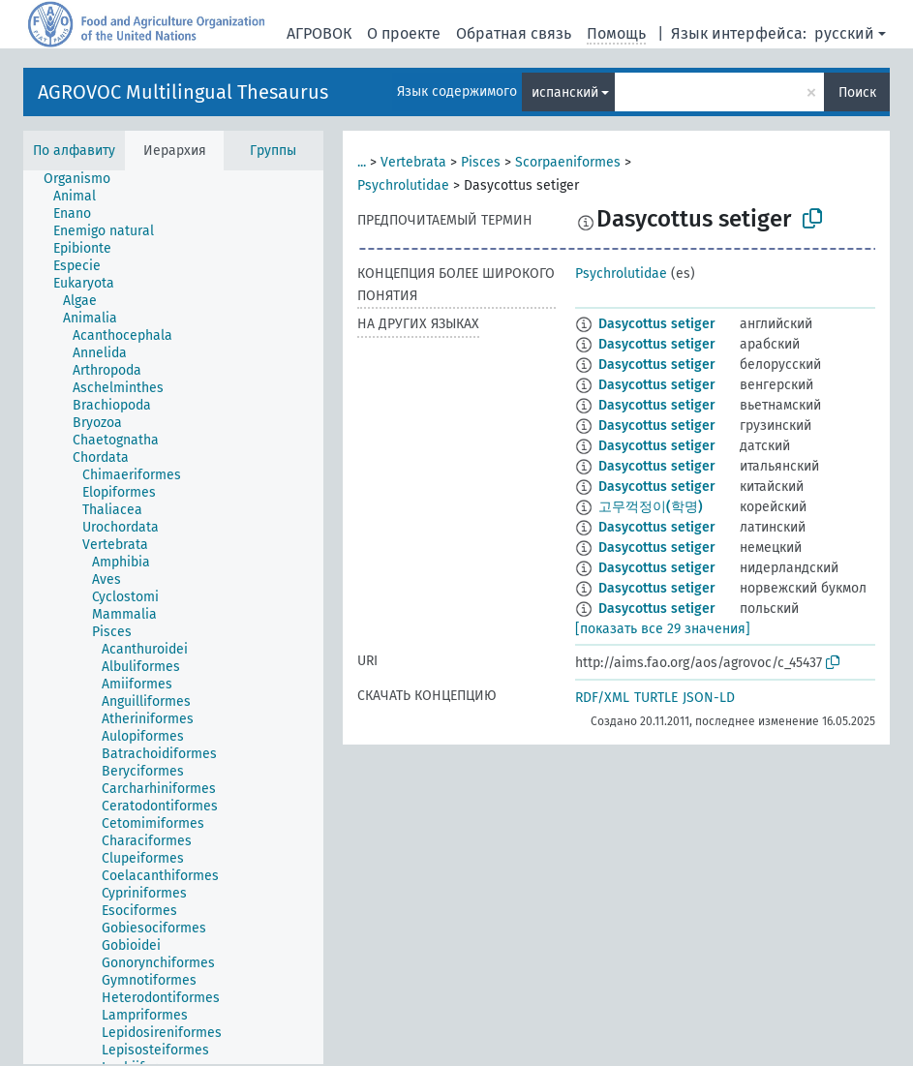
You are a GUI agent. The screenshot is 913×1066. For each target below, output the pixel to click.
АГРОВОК (319, 33)
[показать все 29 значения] (662, 629)
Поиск (857, 92)
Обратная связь (513, 33)
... (361, 162)
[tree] (173, 617)
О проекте (404, 33)
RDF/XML (602, 697)
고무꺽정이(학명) (650, 507)
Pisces (481, 162)
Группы (273, 150)
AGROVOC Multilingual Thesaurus (183, 92)
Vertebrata (413, 162)
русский (844, 33)
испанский (565, 92)
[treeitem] (85, 179)
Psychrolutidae (403, 185)
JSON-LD (709, 697)
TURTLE (656, 697)
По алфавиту (74, 150)
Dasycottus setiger (656, 324)
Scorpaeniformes (568, 162)
